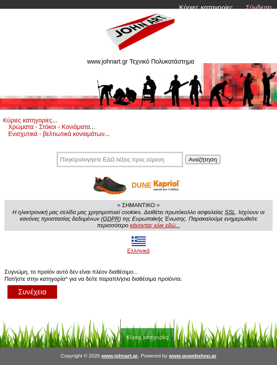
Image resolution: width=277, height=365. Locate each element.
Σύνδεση (259, 7)
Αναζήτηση (203, 159)
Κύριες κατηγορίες (206, 7)
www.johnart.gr (119, 355)
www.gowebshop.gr (192, 355)
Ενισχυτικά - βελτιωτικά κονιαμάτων (56, 133)
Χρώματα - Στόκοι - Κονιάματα (49, 126)
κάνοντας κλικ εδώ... (155, 225)
